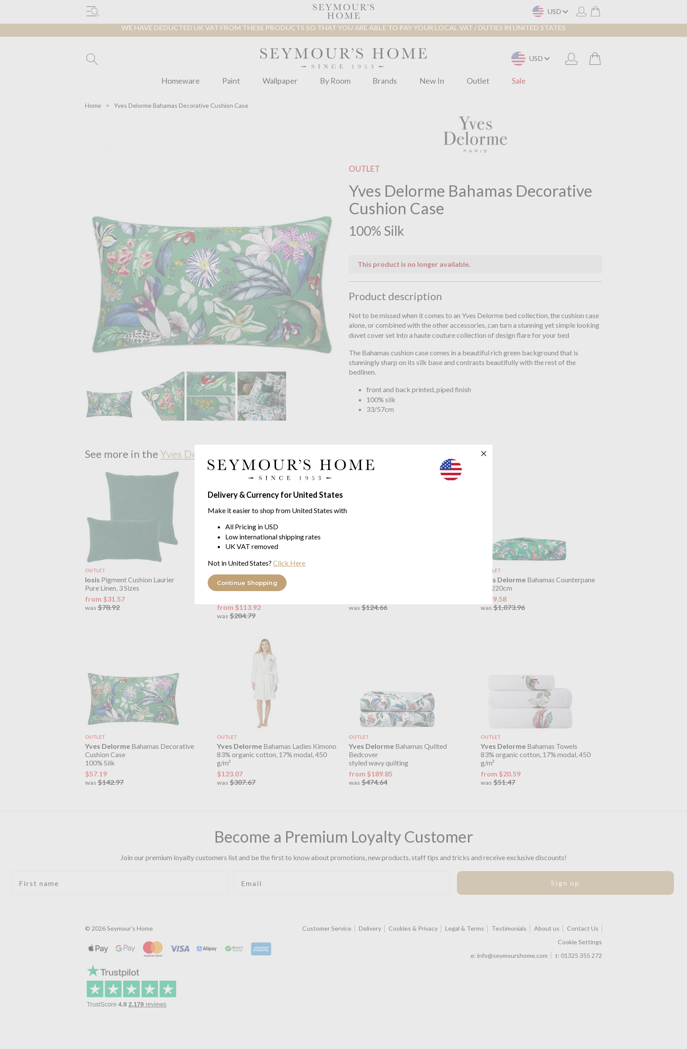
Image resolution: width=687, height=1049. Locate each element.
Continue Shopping (247, 582)
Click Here (289, 563)
